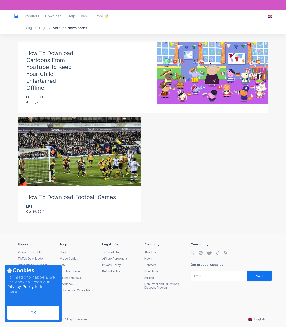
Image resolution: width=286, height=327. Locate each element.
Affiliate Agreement (114, 258)
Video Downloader (30, 252)
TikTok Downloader (31, 258)
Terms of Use (111, 252)
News (148, 258)
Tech (38, 97)
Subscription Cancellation (76, 290)
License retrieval (71, 277)
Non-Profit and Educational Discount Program (162, 285)
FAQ (62, 265)
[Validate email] (259, 276)
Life (29, 97)
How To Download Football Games (71, 197)
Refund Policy (111, 271)
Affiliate (149, 277)
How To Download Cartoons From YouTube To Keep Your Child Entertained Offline (50, 70)
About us (150, 252)
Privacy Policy (20, 286)
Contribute (151, 271)
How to (64, 252)
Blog (29, 28)
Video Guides (69, 258)
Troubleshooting (71, 271)
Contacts (150, 265)
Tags (43, 28)
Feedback (66, 284)
